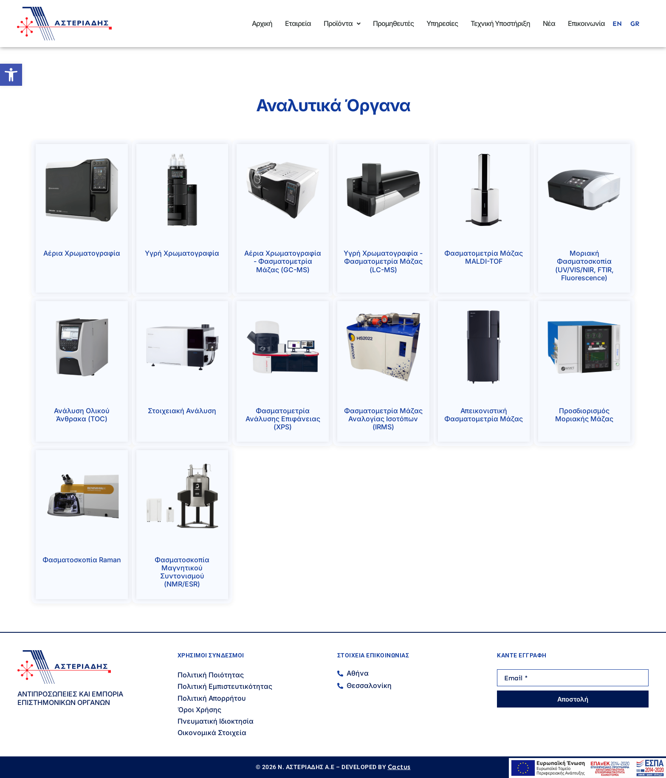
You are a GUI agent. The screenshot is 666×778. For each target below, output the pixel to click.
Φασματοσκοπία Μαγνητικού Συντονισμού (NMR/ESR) (182, 572)
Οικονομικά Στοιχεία (212, 732)
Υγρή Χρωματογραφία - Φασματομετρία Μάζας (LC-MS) (383, 261)
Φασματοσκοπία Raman (81, 559)
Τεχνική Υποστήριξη (500, 23)
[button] (11, 75)
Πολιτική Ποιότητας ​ (212, 675)
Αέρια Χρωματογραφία (81, 253)
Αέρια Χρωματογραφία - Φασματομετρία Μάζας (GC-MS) (282, 261)
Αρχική (262, 23)
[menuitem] (617, 24)
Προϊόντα (342, 23)
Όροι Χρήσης (199, 709)
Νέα (549, 23)
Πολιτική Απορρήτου (212, 698)
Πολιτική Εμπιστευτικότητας (225, 686)
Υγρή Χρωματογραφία (182, 253)
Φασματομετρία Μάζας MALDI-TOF (483, 257)
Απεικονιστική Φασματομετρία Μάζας (483, 414)
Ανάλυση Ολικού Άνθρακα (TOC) (82, 414)
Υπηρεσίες (442, 23)
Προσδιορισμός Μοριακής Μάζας (584, 414)
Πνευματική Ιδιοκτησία (216, 721)
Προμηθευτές (393, 23)
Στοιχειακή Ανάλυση (182, 410)
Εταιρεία (298, 23)
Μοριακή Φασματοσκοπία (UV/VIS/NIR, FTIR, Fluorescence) (584, 265)
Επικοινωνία (586, 23)
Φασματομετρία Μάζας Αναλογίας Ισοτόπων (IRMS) (383, 418)
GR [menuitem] (634, 24)
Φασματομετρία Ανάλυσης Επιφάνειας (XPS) (283, 418)
